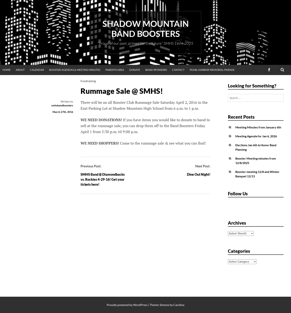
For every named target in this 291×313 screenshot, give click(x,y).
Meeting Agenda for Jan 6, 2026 (256, 136)
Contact (178, 69)
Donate (134, 69)
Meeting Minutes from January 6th (258, 127)
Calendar (37, 69)
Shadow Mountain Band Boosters (145, 29)
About (20, 69)
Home (7, 69)
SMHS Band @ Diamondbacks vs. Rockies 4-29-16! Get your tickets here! (103, 179)
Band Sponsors (156, 69)
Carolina (178, 305)
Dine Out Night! (198, 174)
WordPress (140, 305)
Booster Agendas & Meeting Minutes (74, 69)
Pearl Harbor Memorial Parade (212, 69)
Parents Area (114, 69)
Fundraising (88, 81)
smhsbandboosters (62, 105)
